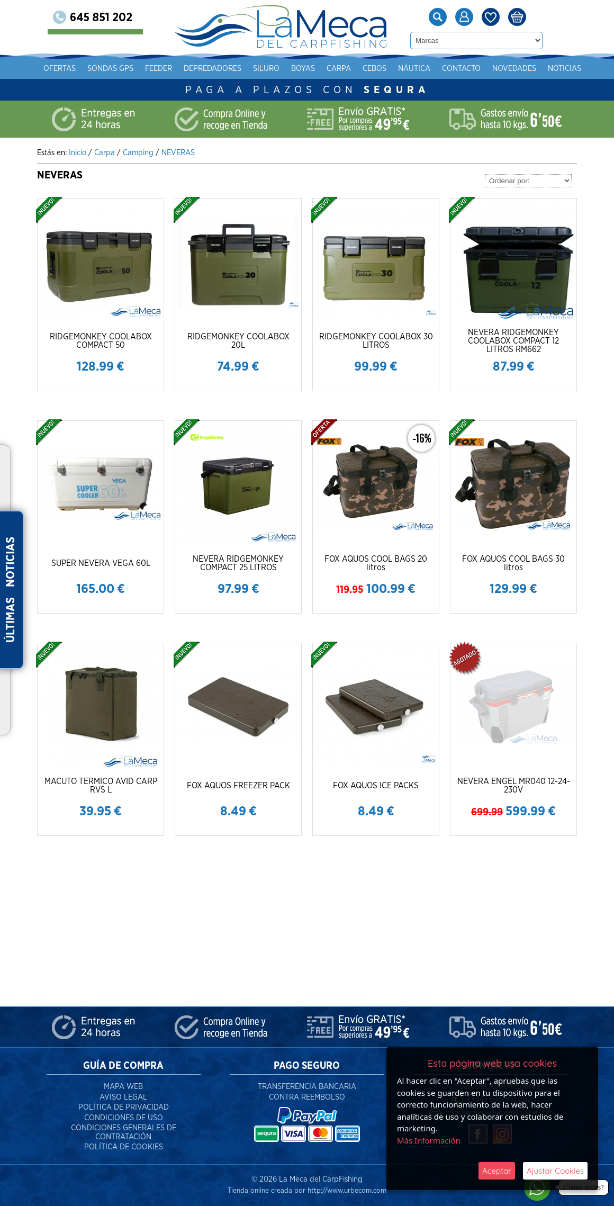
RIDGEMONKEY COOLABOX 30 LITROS (376, 340)
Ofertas (59, 69)
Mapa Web (123, 1087)
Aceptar (496, 1171)
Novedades (514, 69)
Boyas (303, 69)
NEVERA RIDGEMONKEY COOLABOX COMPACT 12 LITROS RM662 (513, 341)
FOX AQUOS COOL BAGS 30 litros (513, 563)
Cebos (374, 69)
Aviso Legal (123, 1097)
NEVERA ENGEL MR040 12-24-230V (513, 785)
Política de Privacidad (123, 1107)
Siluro (266, 69)
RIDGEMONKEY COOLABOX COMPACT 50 (101, 340)
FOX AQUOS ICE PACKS (376, 785)
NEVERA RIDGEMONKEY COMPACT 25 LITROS (238, 563)
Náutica (414, 69)
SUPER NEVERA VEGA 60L (100, 563)
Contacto (461, 69)
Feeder (158, 69)
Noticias (564, 69)
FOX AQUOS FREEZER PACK (238, 785)
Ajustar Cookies (555, 1171)
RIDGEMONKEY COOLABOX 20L (238, 340)
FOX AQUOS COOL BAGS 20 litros (375, 563)
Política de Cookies (123, 1147)
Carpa (339, 69)
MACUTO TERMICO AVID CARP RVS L (100, 785)
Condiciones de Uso (123, 1118)
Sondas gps (110, 69)
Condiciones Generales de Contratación (123, 1132)
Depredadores (212, 69)
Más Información (428, 1140)
